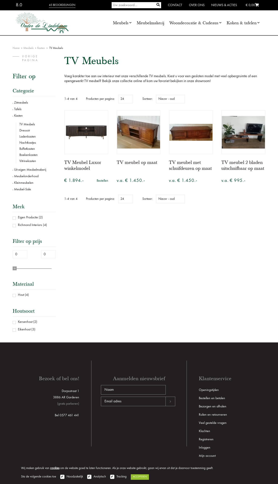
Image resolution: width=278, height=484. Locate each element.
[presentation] (133, 419)
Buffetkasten (27, 149)
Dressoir (24, 130)
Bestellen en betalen (212, 398)
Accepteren (140, 477)
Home (16, 48)
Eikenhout (24, 329)
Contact (175, 5)
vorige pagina (30, 58)
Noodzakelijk (75, 476)
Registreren (206, 439)
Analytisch (100, 476)
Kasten (41, 48)
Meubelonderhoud (26, 176)
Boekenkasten (28, 155)
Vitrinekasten (27, 161)
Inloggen (204, 447)
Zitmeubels (21, 102)
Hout (21, 295)
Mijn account (207, 456)
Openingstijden (209, 390)
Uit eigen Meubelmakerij (30, 170)
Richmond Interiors (30, 225)
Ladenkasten (27, 136)
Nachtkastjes (27, 143)
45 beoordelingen (62, 5)
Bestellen (102, 181)
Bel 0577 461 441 (67, 415)
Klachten (204, 431)
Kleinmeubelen (23, 183)
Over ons (196, 5)
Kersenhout (25, 322)
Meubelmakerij (150, 23)
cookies (54, 468)
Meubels (120, 23)
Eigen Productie (28, 217)
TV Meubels (27, 124)
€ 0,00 (252, 5)
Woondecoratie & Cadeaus (193, 23)
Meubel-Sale (22, 189)
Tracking (121, 476)
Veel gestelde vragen (213, 423)
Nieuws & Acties (224, 5)
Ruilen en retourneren (213, 414)
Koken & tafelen (242, 23)
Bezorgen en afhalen (212, 406)
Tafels (17, 109)
